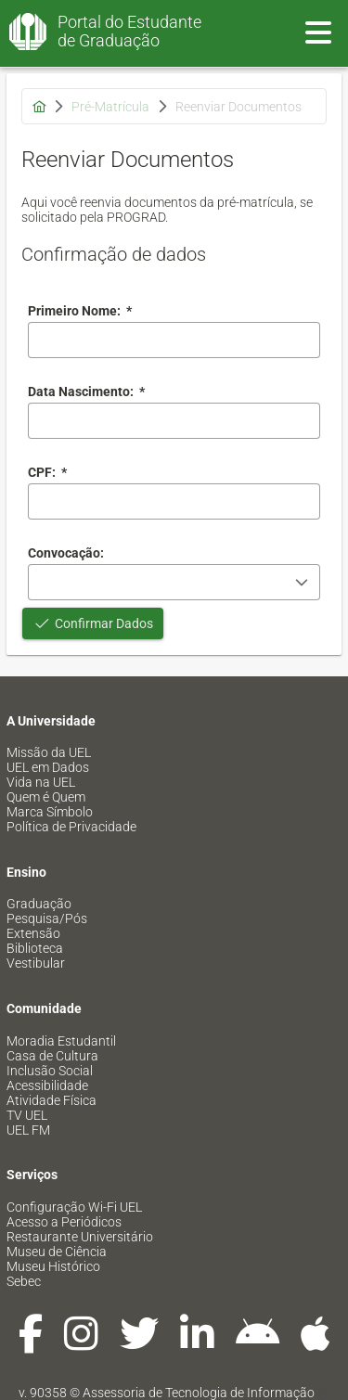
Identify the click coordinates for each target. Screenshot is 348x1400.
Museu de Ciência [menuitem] (56, 1251)
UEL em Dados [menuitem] (47, 767)
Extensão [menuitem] (33, 933)
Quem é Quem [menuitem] (45, 797)
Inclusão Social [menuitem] (49, 1070)
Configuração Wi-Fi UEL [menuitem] (74, 1207)
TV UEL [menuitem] (26, 1115)
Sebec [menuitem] (23, 1281)
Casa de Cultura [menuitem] (52, 1055)
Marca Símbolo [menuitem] (49, 811)
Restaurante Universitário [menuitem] (79, 1236)
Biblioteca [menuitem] (34, 948)
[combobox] (174, 421)
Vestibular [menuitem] (35, 963)
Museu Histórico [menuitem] (53, 1266)
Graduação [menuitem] (38, 903)
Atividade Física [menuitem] (51, 1100)
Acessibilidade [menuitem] (47, 1085)
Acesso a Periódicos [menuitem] (64, 1221)
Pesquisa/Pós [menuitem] (46, 918)
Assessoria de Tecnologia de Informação (199, 1392)
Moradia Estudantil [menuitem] (61, 1041)
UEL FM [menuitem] (28, 1130)
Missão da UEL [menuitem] (48, 752)
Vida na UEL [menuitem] (40, 782)
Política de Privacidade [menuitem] (71, 826)
